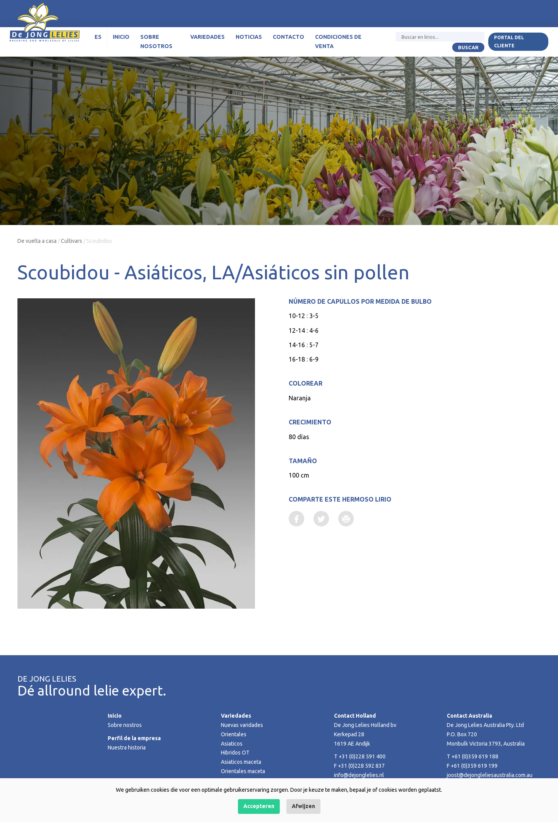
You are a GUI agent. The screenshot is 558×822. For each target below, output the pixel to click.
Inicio (121, 37)
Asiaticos (232, 744)
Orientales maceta (243, 771)
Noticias (249, 37)
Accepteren (258, 806)
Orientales (233, 734)
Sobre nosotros (156, 41)
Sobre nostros (125, 725)
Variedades (207, 37)
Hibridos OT (235, 752)
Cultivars (71, 241)
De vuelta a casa (37, 241)
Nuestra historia (127, 747)
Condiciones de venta (338, 41)
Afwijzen (303, 806)
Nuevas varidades (242, 725)
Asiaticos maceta (241, 762)
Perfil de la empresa (134, 738)
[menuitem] (98, 37)
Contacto (288, 37)
